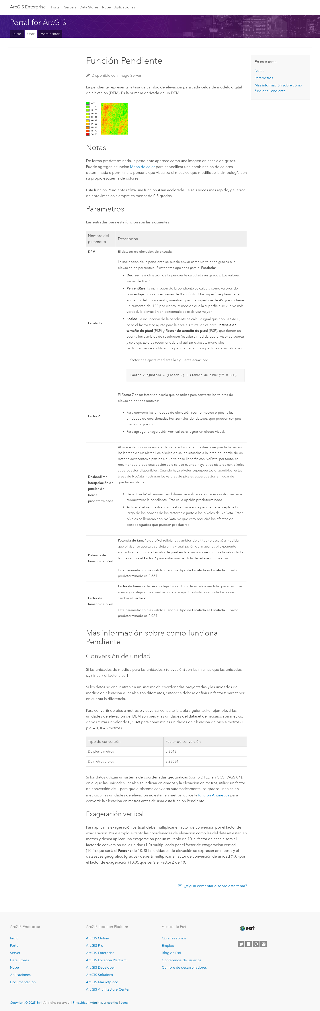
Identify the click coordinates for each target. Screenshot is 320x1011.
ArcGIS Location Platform (106, 960)
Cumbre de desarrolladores (184, 967)
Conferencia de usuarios (181, 960)
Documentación (23, 982)
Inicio (17, 34)
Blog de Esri (171, 952)
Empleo (168, 945)
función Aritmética (213, 794)
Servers (70, 7)
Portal (55, 7)
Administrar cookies (104, 1002)
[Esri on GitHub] (256, 944)
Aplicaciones (124, 7)
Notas (259, 70)
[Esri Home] (247, 928)
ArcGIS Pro (94, 945)
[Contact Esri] (263, 944)
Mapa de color (142, 166)
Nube (106, 7)
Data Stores (89, 7)
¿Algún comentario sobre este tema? (215, 885)
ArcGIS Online (97, 938)
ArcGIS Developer (100, 967)
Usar (31, 34)
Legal (125, 1002)
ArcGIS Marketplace (102, 982)
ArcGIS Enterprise (28, 7)
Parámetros (264, 78)
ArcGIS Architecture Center (108, 989)
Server (15, 952)
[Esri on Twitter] (241, 944)
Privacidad (80, 1002)
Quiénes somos (174, 938)
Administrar (50, 34)
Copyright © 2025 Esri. (26, 1002)
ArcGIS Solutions (99, 974)
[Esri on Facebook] (248, 944)
